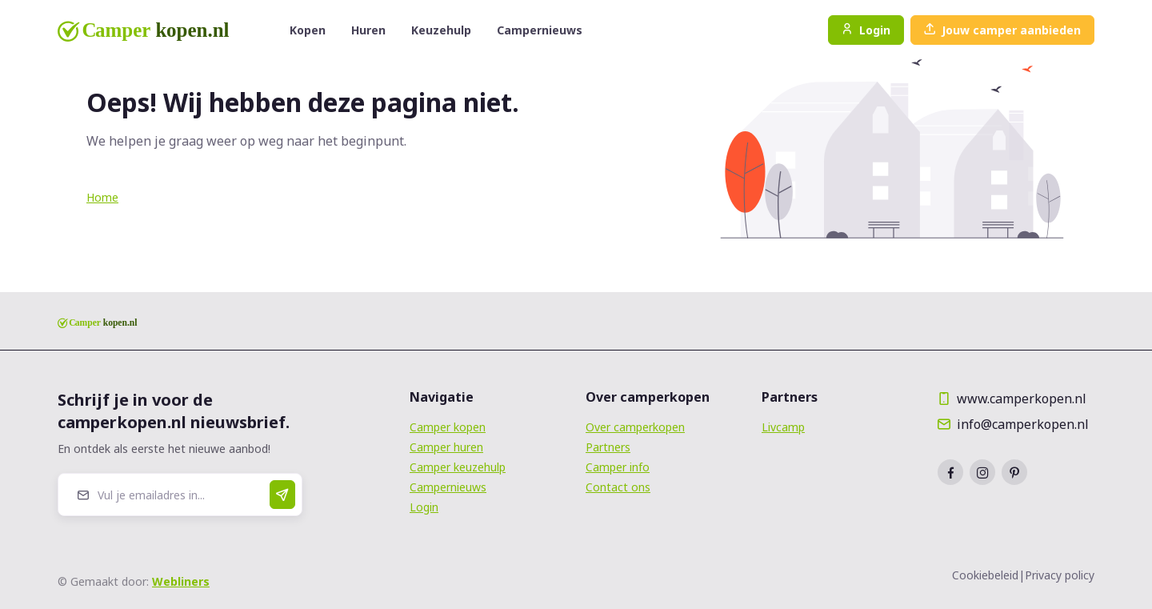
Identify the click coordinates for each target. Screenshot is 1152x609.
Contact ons (618, 487)
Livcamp (783, 427)
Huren (368, 30)
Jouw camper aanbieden (1002, 30)
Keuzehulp (441, 30)
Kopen (308, 30)
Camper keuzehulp (458, 467)
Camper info (618, 467)
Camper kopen (448, 427)
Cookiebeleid (985, 575)
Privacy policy (1059, 575)
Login (866, 30)
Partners (608, 447)
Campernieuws (539, 30)
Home (102, 197)
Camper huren (446, 447)
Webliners (181, 581)
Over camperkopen (635, 427)
